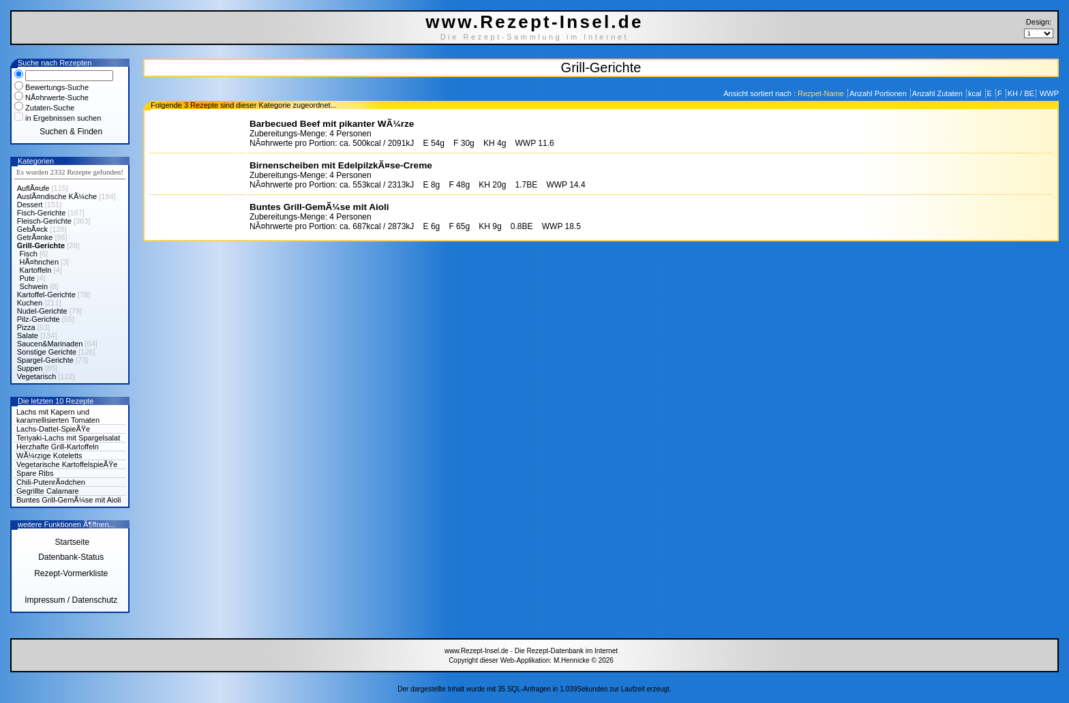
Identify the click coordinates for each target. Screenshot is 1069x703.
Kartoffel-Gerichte (46, 294)
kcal (976, 93)
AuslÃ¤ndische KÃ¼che (57, 196)
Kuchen (29, 303)
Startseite (70, 542)
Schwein (34, 286)
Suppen (30, 368)
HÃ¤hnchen (39, 262)
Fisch (28, 254)
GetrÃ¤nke (35, 237)
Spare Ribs (34, 473)
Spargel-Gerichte (45, 360)
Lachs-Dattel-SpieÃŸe (53, 429)
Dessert (30, 204)
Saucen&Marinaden (50, 344)
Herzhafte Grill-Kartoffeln (57, 447)
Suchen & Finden (71, 131)
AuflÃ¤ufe (33, 188)
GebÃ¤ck (32, 229)
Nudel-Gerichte (42, 311)
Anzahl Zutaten (938, 93)
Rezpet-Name (822, 93)
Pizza (26, 327)
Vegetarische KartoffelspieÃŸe (66, 464)
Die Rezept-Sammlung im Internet (534, 37)
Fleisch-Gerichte (44, 221)
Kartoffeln (36, 270)
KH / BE (1021, 93)
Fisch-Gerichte (41, 213)
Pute (27, 278)
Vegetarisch (36, 376)
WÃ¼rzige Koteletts (49, 455)
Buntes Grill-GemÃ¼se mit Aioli (68, 500)
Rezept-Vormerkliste (71, 573)
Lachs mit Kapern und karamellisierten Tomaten (58, 416)
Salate (27, 335)
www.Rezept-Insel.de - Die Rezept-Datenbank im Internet (531, 651)
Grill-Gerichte (41, 245)
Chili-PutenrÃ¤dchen (50, 482)
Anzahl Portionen (879, 93)
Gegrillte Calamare (47, 491)
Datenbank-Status (71, 557)
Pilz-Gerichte (38, 319)
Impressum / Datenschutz (71, 600)
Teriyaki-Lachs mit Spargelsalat (68, 438)
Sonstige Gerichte (46, 352)
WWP (1048, 93)
